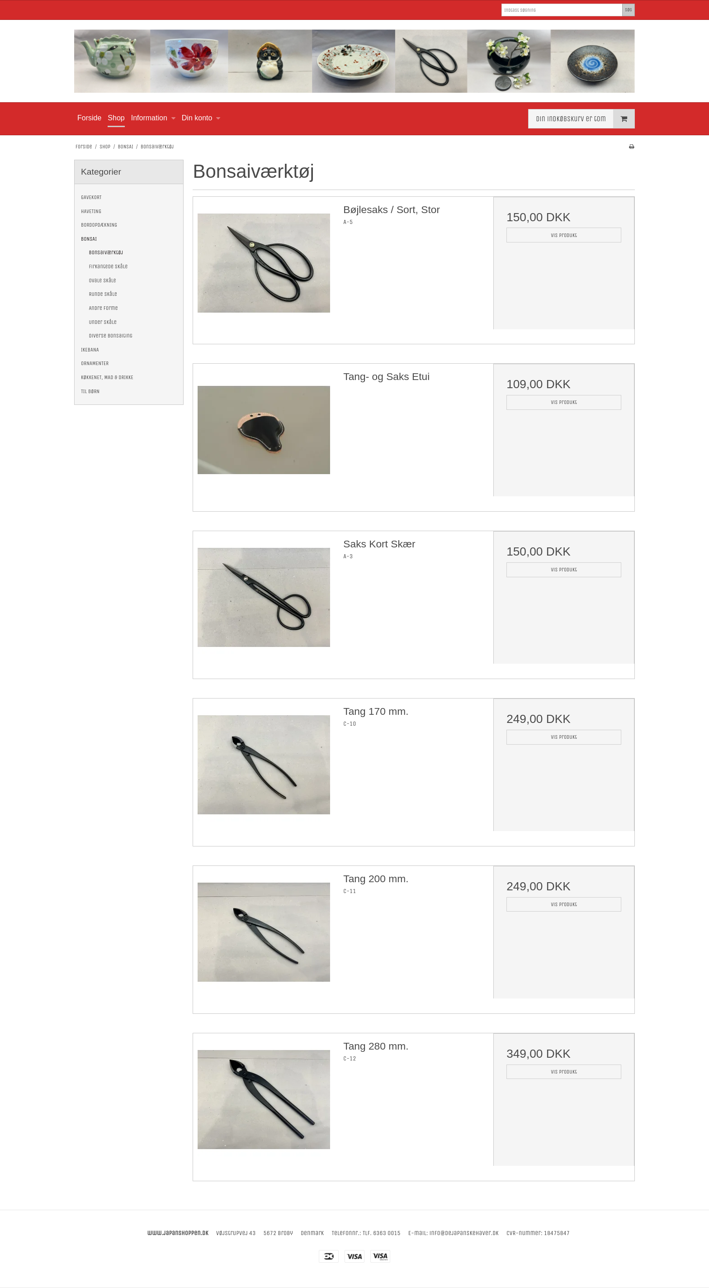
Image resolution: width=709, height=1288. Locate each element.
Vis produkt (564, 235)
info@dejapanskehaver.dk (464, 1233)
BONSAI (89, 239)
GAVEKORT (91, 197)
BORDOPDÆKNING (99, 225)
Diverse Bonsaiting (110, 336)
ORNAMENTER (95, 363)
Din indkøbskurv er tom (585, 118)
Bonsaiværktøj (106, 252)
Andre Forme (103, 308)
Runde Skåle (103, 294)
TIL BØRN (90, 391)
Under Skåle (103, 322)
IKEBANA (90, 350)
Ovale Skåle (102, 280)
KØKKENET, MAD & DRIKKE (107, 377)
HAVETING (91, 211)
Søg (628, 10)
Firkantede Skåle (108, 266)
